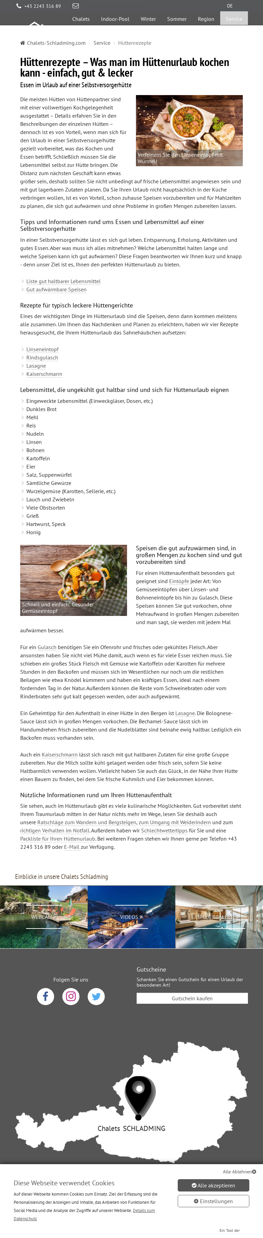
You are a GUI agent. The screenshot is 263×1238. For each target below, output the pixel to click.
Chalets (81, 29)
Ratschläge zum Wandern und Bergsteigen (86, 801)
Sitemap (182, 1184)
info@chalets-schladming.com (114, 6)
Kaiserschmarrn (44, 353)
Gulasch (47, 626)
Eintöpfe (179, 560)
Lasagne (36, 345)
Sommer (177, 29)
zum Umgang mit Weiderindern (175, 801)
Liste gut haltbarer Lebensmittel (63, 260)
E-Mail (72, 826)
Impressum (148, 1184)
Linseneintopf (42, 328)
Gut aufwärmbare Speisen (56, 268)
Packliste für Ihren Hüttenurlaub (57, 818)
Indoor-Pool (115, 29)
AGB (117, 1184)
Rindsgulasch (42, 336)
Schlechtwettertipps (164, 809)
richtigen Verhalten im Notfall (54, 809)
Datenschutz (85, 1184)
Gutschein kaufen (192, 977)
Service (234, 29)
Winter (148, 29)
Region (206, 29)
